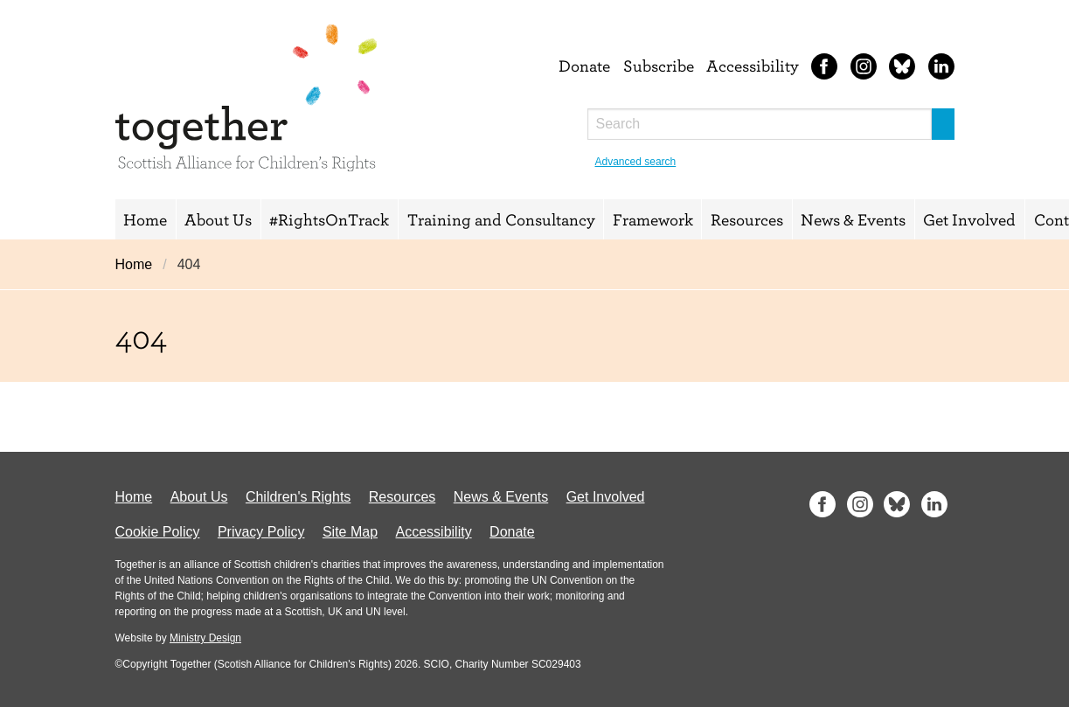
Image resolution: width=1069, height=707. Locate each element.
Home (145, 219)
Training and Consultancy (501, 219)
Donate (584, 65)
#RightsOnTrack (329, 219)
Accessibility (752, 65)
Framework (653, 219)
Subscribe (658, 65)
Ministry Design (205, 638)
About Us (218, 219)
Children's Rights (298, 496)
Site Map (350, 531)
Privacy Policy (261, 531)
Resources (747, 219)
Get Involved (969, 219)
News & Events (853, 219)
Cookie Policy (157, 531)
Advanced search (636, 162)
